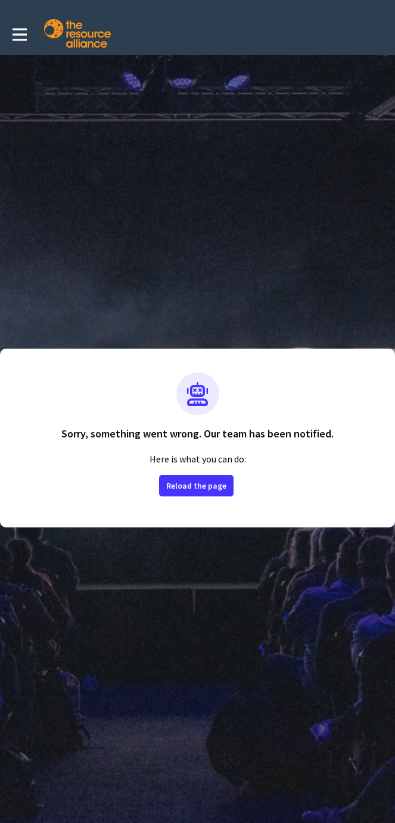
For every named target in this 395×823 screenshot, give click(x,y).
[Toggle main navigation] (19, 34)
